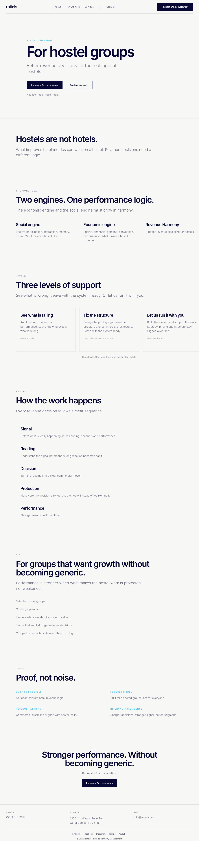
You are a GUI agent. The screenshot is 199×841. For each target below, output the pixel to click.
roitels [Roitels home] (11, 6)
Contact (110, 7)
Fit (100, 7)
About (58, 7)
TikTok (112, 834)
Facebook (88, 834)
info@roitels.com (144, 817)
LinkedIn (76, 834)
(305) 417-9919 (15, 817)
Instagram (101, 834)
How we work (73, 7)
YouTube (122, 834)
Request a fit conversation (175, 7)
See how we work (79, 85)
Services (89, 7)
